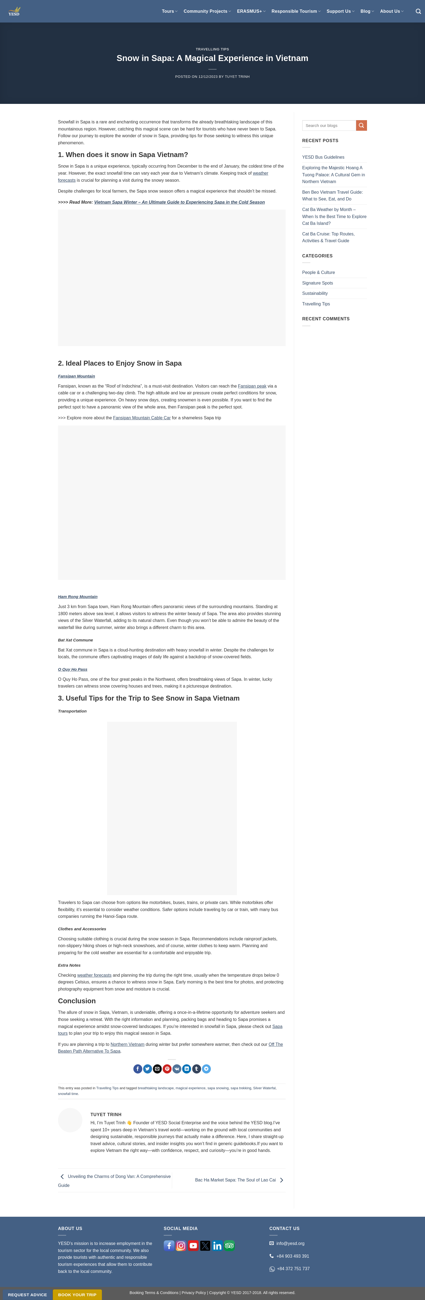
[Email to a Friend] (157, 1069)
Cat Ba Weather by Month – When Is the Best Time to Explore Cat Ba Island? (334, 216)
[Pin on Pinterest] (167, 1069)
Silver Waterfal (264, 1088)
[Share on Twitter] (147, 1069)
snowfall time (68, 1094)
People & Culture (318, 272)
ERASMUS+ (251, 11)
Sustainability (315, 293)
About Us (392, 11)
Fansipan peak (252, 386)
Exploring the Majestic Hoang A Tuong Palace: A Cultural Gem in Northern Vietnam (333, 174)
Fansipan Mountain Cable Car (142, 418)
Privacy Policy (194, 1293)
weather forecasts (94, 975)
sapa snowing (217, 1088)
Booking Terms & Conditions (154, 1293)
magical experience (190, 1088)
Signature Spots (317, 283)
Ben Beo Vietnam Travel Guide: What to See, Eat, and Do (332, 196)
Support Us (341, 11)
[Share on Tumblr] (196, 1069)
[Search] (418, 11)
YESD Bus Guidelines (323, 157)
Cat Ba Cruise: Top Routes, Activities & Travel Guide (328, 237)
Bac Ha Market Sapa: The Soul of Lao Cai (240, 1180)
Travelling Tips (212, 49)
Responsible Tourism (296, 11)
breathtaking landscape (156, 1088)
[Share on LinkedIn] (186, 1069)
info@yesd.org (290, 1243)
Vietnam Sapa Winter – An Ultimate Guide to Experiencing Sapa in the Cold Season (179, 202)
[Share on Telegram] (206, 1069)
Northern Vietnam (127, 1044)
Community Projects (207, 11)
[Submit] (361, 125)
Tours (170, 11)
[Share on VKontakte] (176, 1069)
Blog (367, 11)
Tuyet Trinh (237, 77)
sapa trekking (241, 1088)
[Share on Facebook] (137, 1069)
